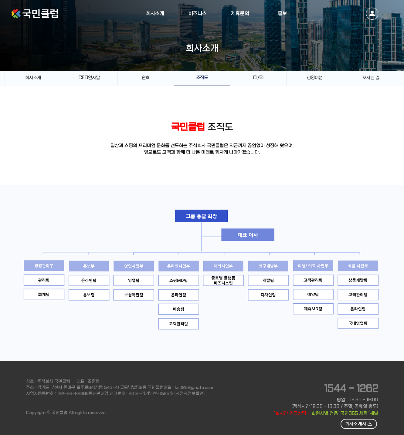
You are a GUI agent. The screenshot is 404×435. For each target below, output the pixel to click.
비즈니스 (197, 13)
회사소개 (155, 13)
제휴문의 (240, 13)
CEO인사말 (89, 77)
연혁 (146, 77)
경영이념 (315, 77)
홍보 (282, 13)
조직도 (202, 77)
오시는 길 (370, 77)
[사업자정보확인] (190, 393)
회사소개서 (358, 424)
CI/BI (258, 77)
